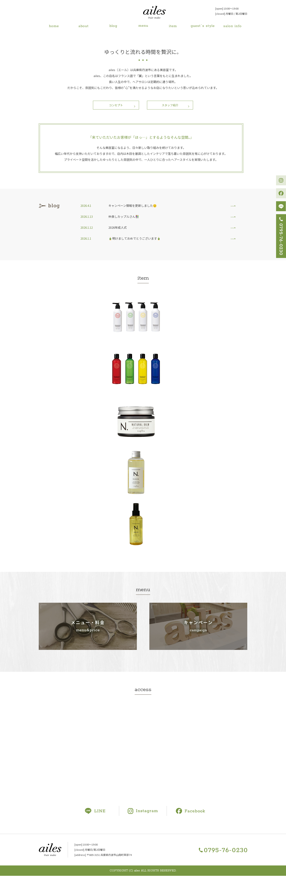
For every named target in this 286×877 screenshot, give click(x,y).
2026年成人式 (117, 229)
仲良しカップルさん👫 (123, 218)
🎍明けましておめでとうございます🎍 (134, 239)
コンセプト (114, 106)
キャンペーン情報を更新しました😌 (132, 207)
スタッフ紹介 (172, 106)
